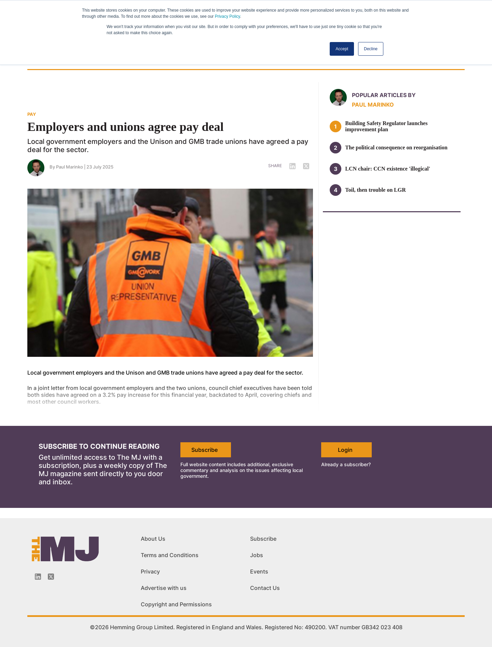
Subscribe (204, 449)
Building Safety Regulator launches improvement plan (386, 126)
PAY (31, 114)
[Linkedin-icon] (38, 577)
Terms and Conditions (170, 555)
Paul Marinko (69, 167)
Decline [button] (371, 48)
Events (259, 571)
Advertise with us (164, 587)
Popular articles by (384, 95)
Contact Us (265, 587)
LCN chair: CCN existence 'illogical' (387, 169)
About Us (153, 538)
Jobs (256, 555)
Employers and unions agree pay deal (125, 127)
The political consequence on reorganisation (396, 147)
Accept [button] (342, 48)
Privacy (150, 571)
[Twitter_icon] (51, 577)
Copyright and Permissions (176, 604)
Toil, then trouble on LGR (375, 190)
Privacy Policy (227, 16)
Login (345, 449)
